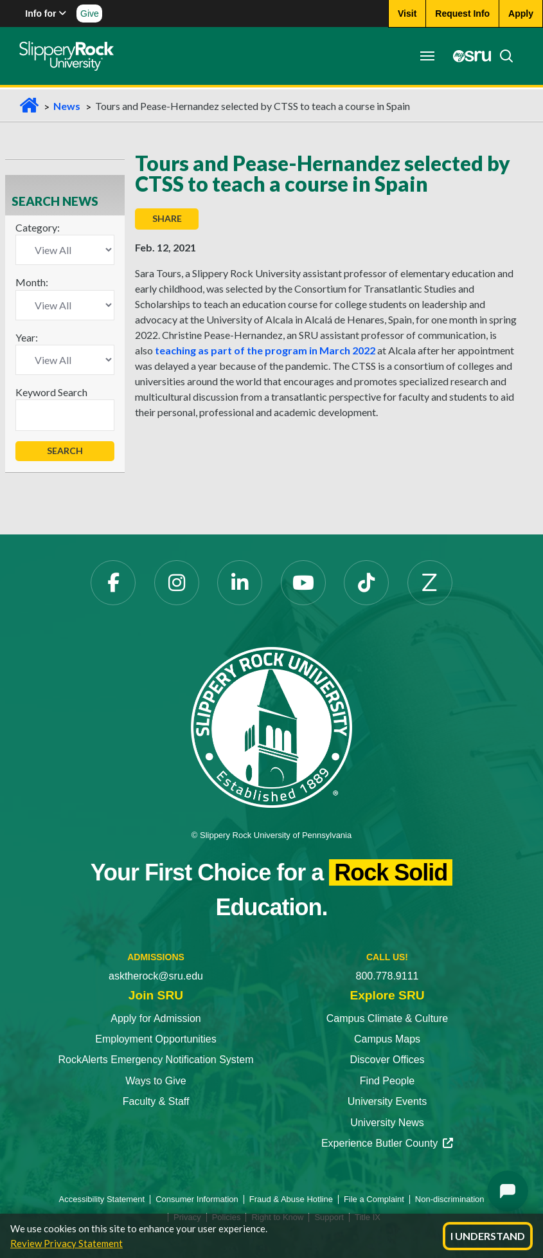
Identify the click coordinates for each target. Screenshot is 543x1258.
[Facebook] (113, 582)
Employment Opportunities (156, 1039)
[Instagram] (176, 582)
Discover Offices (387, 1059)
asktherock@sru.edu (156, 976)
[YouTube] (303, 582)
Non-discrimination (450, 1199)
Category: (37, 227)
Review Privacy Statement (66, 1243)
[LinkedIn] (239, 582)
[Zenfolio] (429, 582)
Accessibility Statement (102, 1199)
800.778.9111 (387, 976)
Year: (26, 337)
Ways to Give (155, 1080)
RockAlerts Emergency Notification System (155, 1059)
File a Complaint (374, 1199)
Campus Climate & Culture (387, 1018)
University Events (387, 1101)
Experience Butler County (387, 1143)
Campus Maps (387, 1039)
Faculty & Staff (156, 1101)
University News (387, 1122)
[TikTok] (366, 582)
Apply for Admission (156, 1018)
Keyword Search (51, 392)
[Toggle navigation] (427, 55)
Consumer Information (197, 1199)
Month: (31, 282)
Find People (387, 1080)
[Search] (502, 56)
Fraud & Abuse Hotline (291, 1199)
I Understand (487, 1236)
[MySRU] (468, 56)
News (66, 106)
